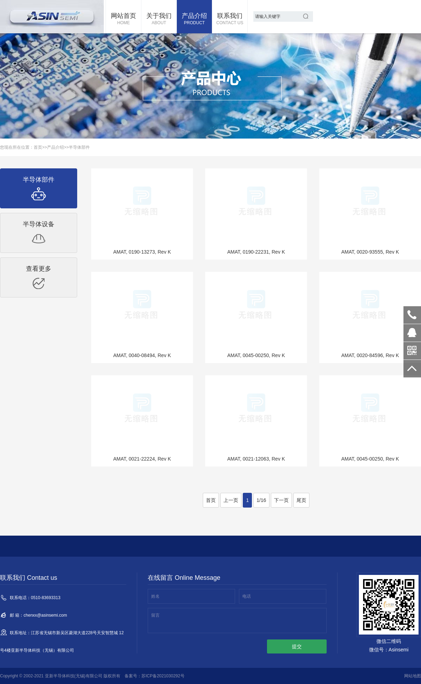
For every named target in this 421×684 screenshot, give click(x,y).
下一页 (281, 500)
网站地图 (412, 675)
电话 (246, 596)
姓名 (155, 596)
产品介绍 (194, 19)
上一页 (230, 500)
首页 (38, 147)
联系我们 (229, 19)
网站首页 (123, 19)
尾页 (301, 500)
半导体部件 (79, 147)
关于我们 (158, 19)
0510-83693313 (412, 315)
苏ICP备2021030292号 (163, 675)
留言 (155, 615)
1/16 (261, 500)
